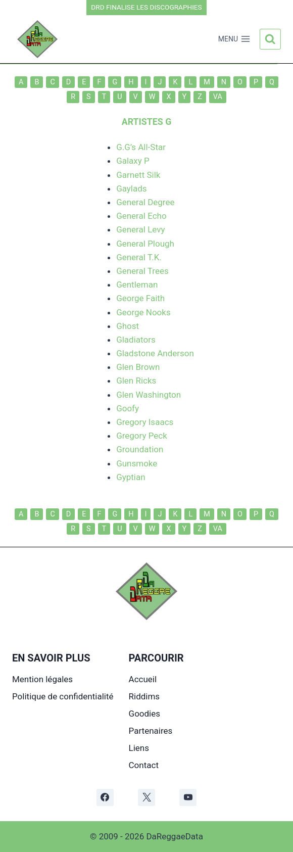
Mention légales (42, 679)
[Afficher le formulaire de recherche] (270, 39)
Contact (144, 765)
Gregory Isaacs (144, 422)
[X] (146, 797)
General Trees (142, 271)
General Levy (140, 229)
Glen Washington (148, 395)
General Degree (145, 202)
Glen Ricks (136, 380)
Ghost (127, 326)
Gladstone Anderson (155, 353)
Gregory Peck (141, 436)
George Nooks (143, 312)
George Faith (140, 298)
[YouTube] (188, 797)
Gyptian (130, 477)
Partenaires (151, 731)
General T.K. (139, 257)
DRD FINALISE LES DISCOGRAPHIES (146, 7)
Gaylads (131, 188)
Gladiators (136, 340)
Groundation (139, 449)
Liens (139, 748)
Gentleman (137, 284)
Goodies (144, 713)
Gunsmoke (136, 463)
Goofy (127, 408)
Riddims (144, 696)
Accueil (143, 679)
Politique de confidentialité (63, 696)
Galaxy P (133, 161)
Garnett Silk (138, 175)
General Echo (141, 216)
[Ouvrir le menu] (234, 39)
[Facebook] (105, 797)
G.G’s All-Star (141, 147)
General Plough (145, 244)
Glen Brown (138, 367)
